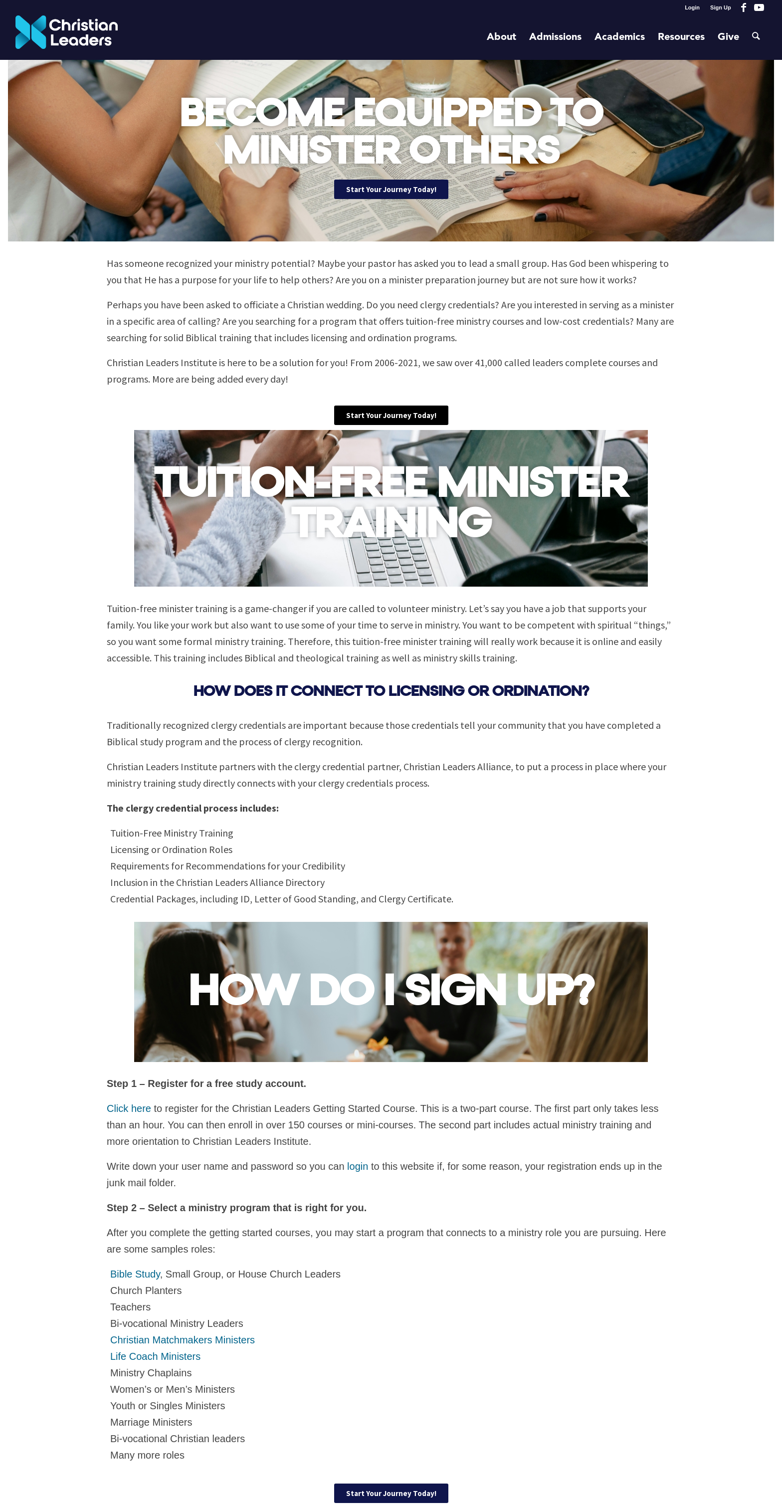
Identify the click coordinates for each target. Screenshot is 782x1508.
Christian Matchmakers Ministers (182, 1339)
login (357, 1166)
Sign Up (720, 7)
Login (692, 7)
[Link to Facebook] (744, 7)
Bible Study (135, 1274)
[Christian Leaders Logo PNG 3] (66, 37)
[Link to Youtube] (759, 7)
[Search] (756, 37)
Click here (129, 1108)
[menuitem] (692, 7)
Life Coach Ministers (155, 1356)
